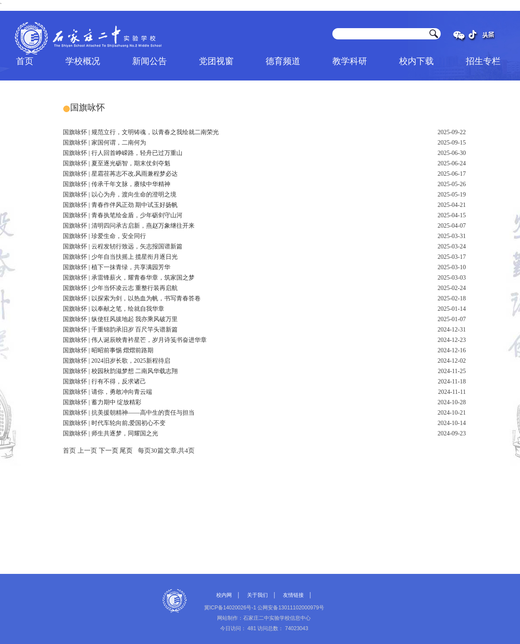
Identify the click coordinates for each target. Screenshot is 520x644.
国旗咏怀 (87, 107)
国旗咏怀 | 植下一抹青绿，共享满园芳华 (116, 267)
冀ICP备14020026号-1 (230, 608)
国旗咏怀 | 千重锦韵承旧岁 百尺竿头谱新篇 (120, 329)
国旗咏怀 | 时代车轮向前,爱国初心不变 (114, 423)
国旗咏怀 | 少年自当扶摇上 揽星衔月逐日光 (120, 257)
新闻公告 (149, 61)
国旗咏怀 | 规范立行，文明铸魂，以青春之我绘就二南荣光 (141, 132)
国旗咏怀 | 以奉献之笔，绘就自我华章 (113, 309)
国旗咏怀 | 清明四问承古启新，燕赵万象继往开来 (129, 225)
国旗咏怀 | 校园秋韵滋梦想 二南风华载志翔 (120, 371)
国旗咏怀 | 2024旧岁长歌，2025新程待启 (116, 360)
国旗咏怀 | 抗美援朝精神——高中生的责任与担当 (129, 412)
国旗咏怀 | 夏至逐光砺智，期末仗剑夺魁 (116, 163)
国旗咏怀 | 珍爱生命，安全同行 (104, 236)
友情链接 (293, 595)
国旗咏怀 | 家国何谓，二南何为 (104, 142)
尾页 (126, 450)
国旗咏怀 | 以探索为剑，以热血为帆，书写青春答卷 (132, 298)
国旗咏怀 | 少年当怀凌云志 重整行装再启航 (120, 288)
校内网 (224, 595)
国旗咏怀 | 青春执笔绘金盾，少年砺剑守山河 (122, 215)
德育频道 (283, 61)
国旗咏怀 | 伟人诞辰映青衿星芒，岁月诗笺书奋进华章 (135, 340)
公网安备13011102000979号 (290, 608)
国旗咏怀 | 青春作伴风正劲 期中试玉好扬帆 (120, 205)
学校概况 (82, 61)
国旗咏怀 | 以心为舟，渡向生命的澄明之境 (119, 194)
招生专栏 (483, 61)
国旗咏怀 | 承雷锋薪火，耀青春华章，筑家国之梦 (129, 277)
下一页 (108, 450)
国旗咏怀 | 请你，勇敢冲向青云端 (107, 392)
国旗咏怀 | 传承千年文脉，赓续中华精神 (116, 184)
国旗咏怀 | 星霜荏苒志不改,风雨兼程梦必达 (120, 174)
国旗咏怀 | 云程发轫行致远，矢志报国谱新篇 (122, 246)
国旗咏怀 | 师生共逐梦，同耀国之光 (110, 433)
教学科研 (349, 61)
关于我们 (257, 595)
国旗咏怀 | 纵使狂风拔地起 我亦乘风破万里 (120, 319)
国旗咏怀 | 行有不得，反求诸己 (104, 381)
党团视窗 (216, 61)
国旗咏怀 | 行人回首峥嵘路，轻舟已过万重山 (122, 153)
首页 (24, 61)
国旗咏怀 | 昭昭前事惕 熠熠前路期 (108, 350)
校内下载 (416, 61)
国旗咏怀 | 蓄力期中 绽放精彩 (102, 402)
